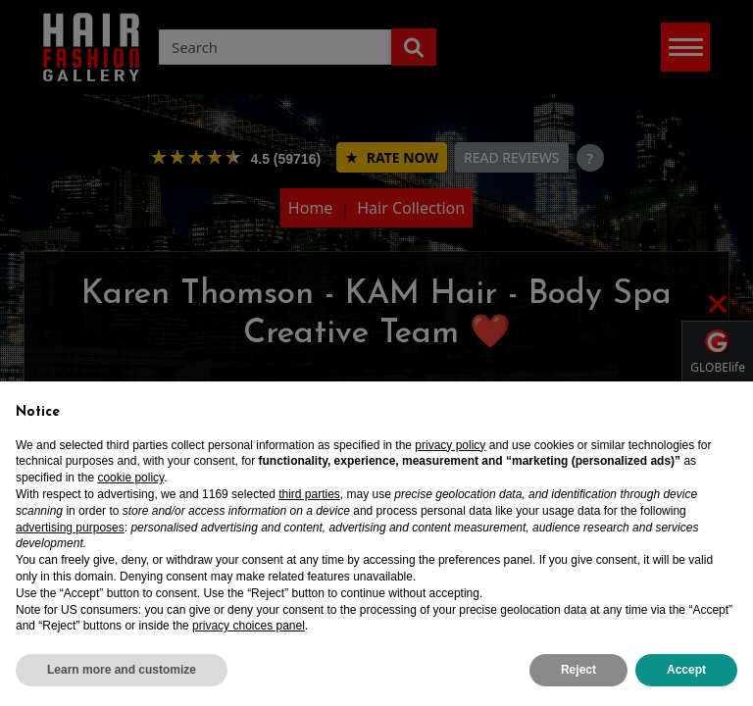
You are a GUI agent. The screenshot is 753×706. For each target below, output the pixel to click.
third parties (309, 494)
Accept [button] (686, 670)
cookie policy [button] (130, 477)
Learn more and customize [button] (121, 670)
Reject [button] (578, 670)
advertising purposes (70, 527)
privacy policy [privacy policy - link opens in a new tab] (450, 445)
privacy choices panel (248, 625)
